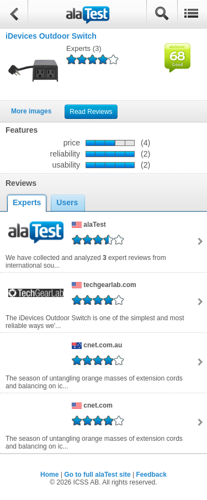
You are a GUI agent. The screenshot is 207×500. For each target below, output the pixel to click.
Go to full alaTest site (97, 474)
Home (49, 474)
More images (31, 111)
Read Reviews (91, 112)
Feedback (151, 474)
